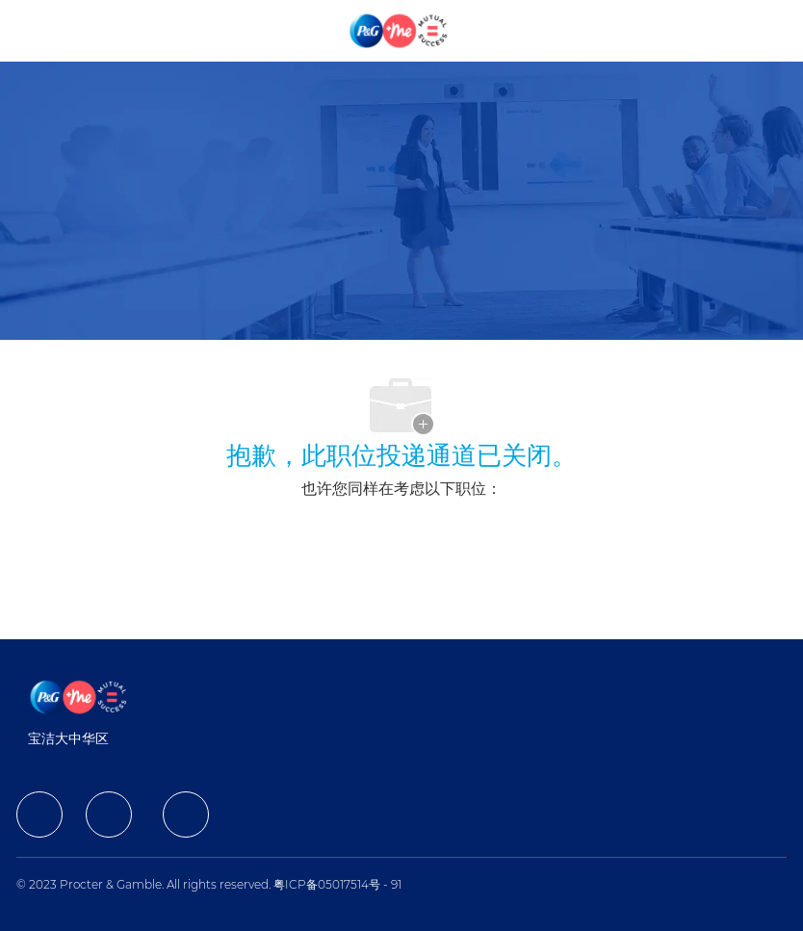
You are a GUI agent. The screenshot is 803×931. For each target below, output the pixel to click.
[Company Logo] (400, 30)
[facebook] (39, 814)
